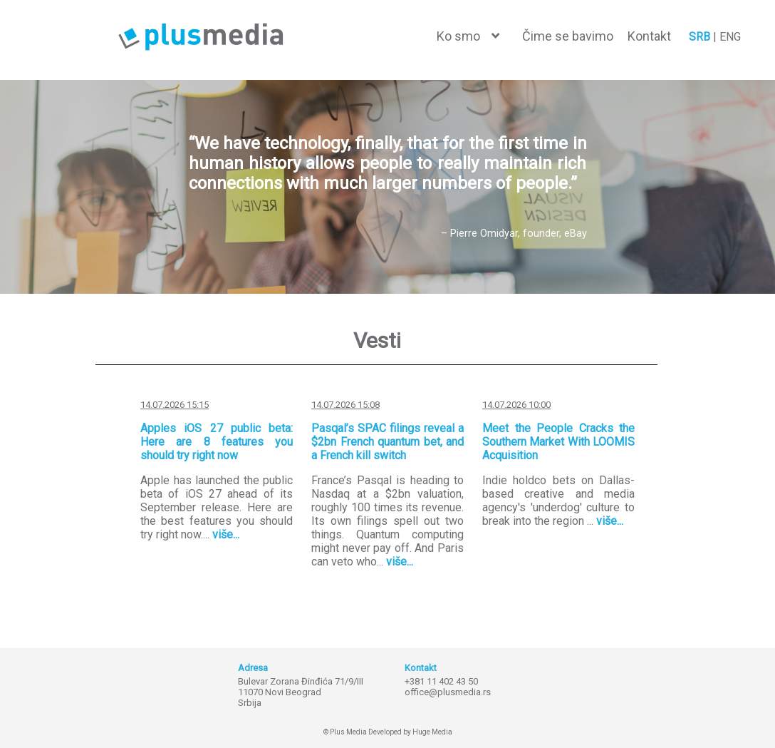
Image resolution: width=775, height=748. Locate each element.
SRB (699, 36)
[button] (468, 36)
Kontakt (649, 36)
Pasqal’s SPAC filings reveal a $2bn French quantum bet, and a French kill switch (387, 441)
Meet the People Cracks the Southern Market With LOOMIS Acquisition (558, 441)
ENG (730, 36)
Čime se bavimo (567, 36)
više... (225, 534)
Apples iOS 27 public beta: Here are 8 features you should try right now (216, 441)
